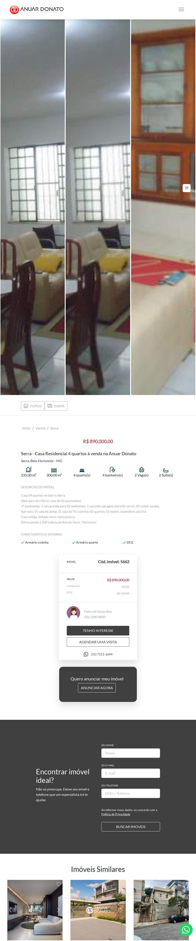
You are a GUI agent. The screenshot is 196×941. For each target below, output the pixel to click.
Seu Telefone (109, 785)
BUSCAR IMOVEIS (130, 826)
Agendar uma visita (98, 642)
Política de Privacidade (115, 814)
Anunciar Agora (97, 688)
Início (26, 428)
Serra (54, 428)
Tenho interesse (98, 630)
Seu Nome (107, 745)
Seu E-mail (107, 765)
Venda (40, 428)
